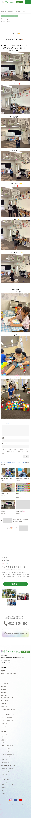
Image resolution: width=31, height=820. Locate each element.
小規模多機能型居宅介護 (8, 756)
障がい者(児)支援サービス (8, 767)
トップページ (4, 685)
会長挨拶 (4, 725)
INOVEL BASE (5, 708)
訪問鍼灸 (4, 789)
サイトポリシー (5, 702)
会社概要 (3, 733)
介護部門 (3, 673)
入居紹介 (4, 795)
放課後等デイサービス (7, 770)
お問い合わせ (4, 697)
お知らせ (3, 691)
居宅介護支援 (5, 764)
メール (4, 446)
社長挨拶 (4, 728)
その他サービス (5, 781)
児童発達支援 (5, 773)
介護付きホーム (6, 745)
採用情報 (3, 694)
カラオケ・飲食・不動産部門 (8, 675)
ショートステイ (6, 759)
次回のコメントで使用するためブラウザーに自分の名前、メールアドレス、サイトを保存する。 (15, 453)
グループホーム (6, 750)
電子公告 (3, 705)
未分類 (16, 16)
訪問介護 (4, 761)
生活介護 (4, 776)
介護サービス (4, 742)
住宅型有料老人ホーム (7, 747)
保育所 (4, 792)
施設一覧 (3, 688)
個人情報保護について (7, 700)
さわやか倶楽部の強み (7, 722)
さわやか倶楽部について (7, 717)
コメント (5, 423)
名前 (4, 440)
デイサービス (5, 753)
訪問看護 (4, 784)
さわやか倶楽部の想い (7, 720)
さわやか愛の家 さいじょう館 (7, 16)
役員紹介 (4, 739)
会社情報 (4, 736)
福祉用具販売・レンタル (8, 787)
